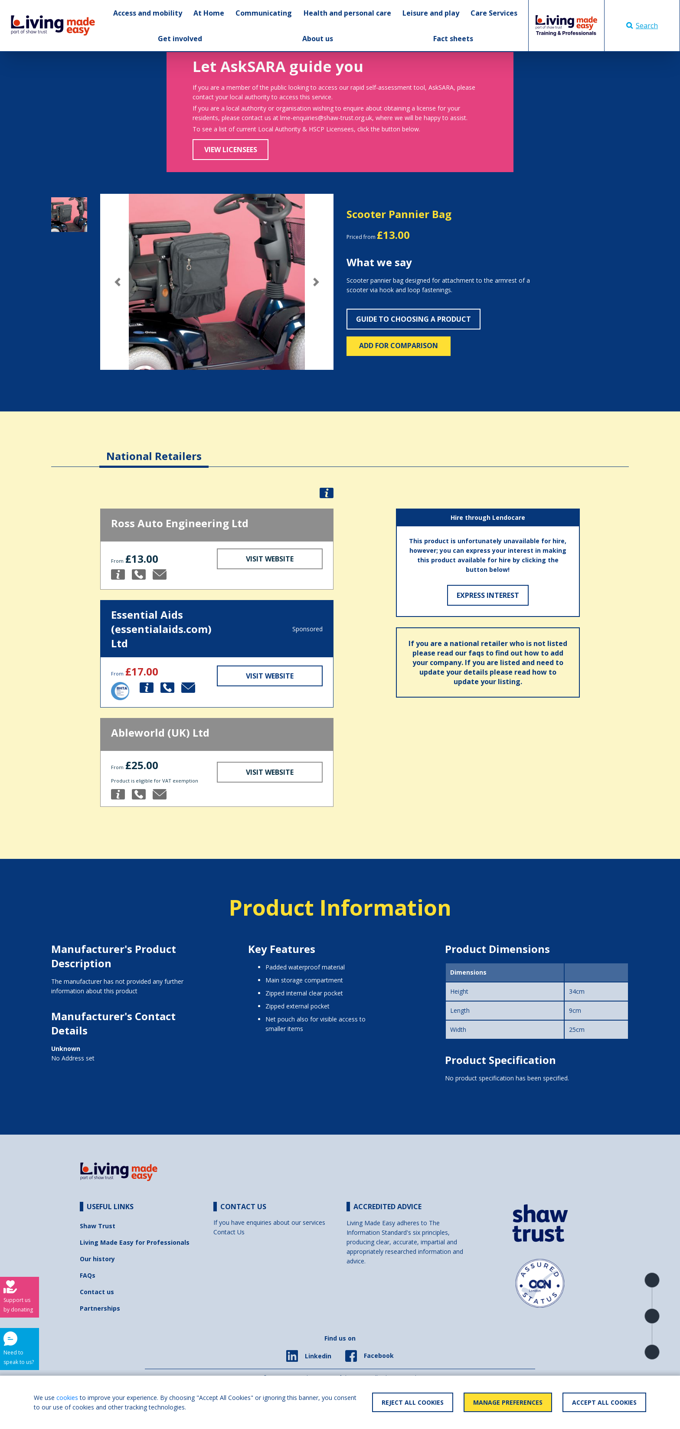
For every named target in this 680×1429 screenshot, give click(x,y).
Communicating (263, 13)
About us (317, 38)
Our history (97, 1259)
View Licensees (230, 149)
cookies (67, 1397)
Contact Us (229, 1232)
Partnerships (100, 1308)
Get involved (180, 38)
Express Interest (488, 595)
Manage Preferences (508, 1402)
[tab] (154, 449)
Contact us (97, 1292)
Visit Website (270, 559)
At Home (208, 13)
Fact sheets (453, 38)
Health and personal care (347, 13)
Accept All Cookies (604, 1402)
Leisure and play (430, 13)
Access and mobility (147, 13)
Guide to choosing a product (413, 319)
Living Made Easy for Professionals (135, 1242)
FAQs (87, 1275)
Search (642, 25)
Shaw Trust (97, 1226)
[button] (117, 282)
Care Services (494, 13)
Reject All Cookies (413, 1402)
